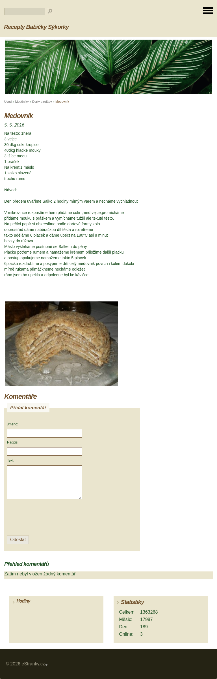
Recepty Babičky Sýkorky (36, 26)
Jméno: (12, 424)
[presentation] (45, 517)
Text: (10, 460)
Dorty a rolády (42, 101)
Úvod (8, 101)
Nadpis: (13, 442)
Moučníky (22, 101)
